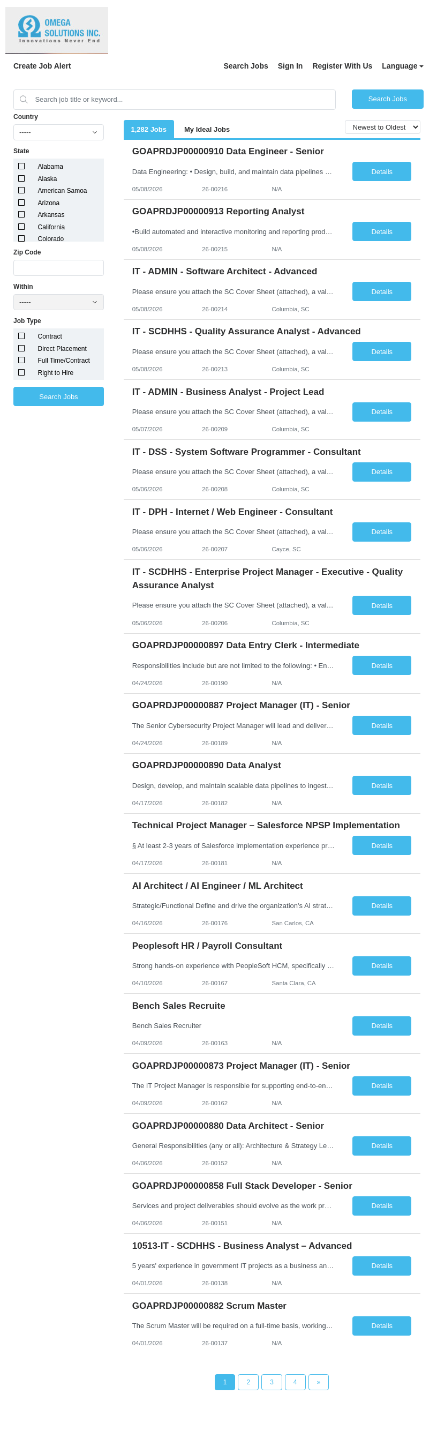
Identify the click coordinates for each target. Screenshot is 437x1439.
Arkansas (51, 215)
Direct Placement (62, 349)
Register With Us (342, 66)
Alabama (50, 166)
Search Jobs (245, 66)
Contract (50, 336)
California (51, 227)
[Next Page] (318, 1382)
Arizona (49, 203)
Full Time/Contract (64, 360)
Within (23, 286)
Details (382, 172)
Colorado (51, 239)
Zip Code (27, 252)
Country (25, 117)
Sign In (290, 66)
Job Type (27, 321)
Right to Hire (56, 373)
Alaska (47, 179)
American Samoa (62, 190)
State (21, 151)
